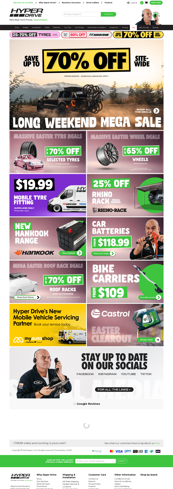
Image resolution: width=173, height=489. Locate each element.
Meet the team (43, 444)
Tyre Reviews (42, 441)
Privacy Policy (95, 444)
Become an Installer (24, 2)
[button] (132, 3)
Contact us (93, 439)
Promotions (42, 446)
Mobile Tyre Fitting (122, 461)
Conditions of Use (122, 439)
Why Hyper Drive (46, 434)
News (39, 439)
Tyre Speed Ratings (123, 449)
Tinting (125, 27)
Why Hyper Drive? (48, 2)
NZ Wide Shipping (71, 441)
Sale (133, 27)
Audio (47, 27)
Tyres (17, 27)
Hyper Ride (118, 480)
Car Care (67, 27)
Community (94, 449)
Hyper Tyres (139, 480)
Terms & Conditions (122, 441)
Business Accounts (71, 2)
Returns (92, 441)
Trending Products (45, 449)
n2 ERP (69, 410)
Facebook (163, 480)
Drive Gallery (92, 2)
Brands (155, 27)
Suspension (113, 27)
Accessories (36, 27)
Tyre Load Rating (121, 446)
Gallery (117, 444)
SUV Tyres (118, 459)
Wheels (25, 27)
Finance (108, 2)
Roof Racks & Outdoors (97, 27)
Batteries (56, 27)
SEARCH (108, 14)
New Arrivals (144, 27)
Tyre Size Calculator (123, 451)
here (157, 403)
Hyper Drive (129, 480)
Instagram (154, 480)
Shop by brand (148, 434)
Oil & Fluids (79, 27)
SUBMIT (122, 421)
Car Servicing (42, 451)
